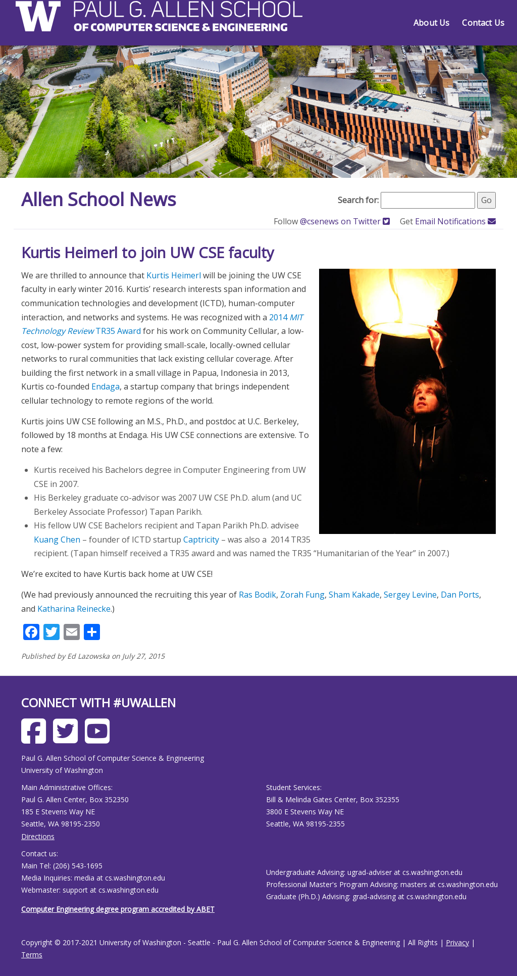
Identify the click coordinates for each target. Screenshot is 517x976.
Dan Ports (460, 594)
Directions (38, 836)
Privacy (457, 942)
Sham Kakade (354, 594)
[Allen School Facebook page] (36, 739)
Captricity (201, 539)
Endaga (105, 386)
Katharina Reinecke (74, 608)
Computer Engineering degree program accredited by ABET (118, 909)
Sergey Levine (410, 594)
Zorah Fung (302, 594)
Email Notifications (455, 221)
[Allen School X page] (68, 739)
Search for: (358, 200)
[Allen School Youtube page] (100, 739)
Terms (31, 954)
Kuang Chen (57, 539)
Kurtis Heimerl (173, 275)
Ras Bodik (257, 594)
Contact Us (483, 22)
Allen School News (98, 199)
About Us (431, 22)
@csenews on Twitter (346, 221)
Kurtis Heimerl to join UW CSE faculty (147, 252)
